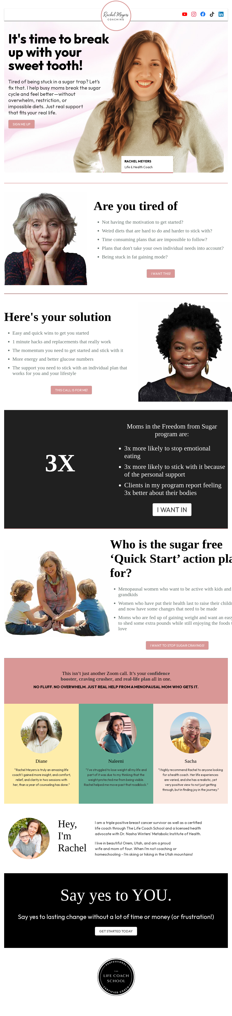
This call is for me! (71, 390)
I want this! (161, 273)
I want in (172, 510)
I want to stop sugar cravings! (177, 645)
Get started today (116, 931)
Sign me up (21, 124)
